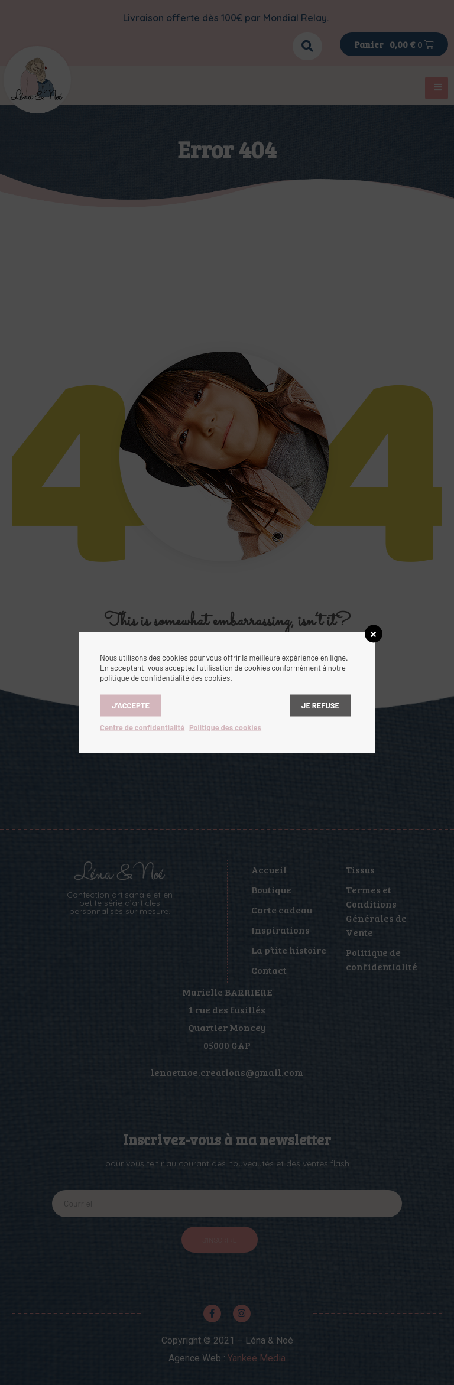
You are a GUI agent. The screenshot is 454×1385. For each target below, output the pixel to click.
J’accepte (131, 705)
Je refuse (320, 705)
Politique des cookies (225, 727)
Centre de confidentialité (142, 727)
